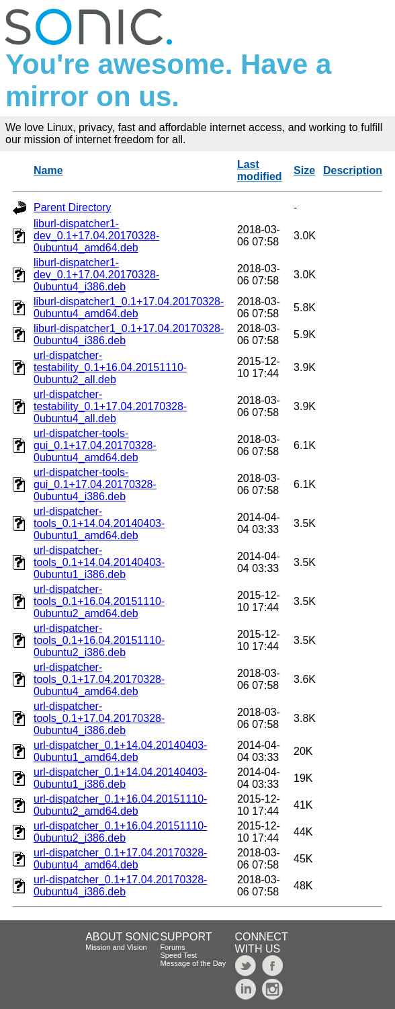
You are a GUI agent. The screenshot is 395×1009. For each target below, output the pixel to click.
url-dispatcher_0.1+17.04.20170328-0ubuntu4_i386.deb (120, 885)
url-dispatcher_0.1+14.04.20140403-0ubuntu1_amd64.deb (120, 751)
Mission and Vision (116, 947)
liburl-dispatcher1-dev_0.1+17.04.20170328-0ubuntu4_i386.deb (96, 274)
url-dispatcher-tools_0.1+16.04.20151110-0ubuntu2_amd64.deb (99, 601)
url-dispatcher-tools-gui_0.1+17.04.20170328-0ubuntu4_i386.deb (95, 484)
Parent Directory (73, 207)
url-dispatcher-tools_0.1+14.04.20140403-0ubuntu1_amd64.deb (99, 523)
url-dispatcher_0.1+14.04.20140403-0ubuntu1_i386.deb (120, 778)
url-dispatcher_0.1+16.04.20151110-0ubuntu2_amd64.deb (120, 805)
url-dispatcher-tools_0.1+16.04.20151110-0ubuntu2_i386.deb (99, 640)
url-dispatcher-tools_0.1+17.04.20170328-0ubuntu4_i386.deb (99, 718)
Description (352, 170)
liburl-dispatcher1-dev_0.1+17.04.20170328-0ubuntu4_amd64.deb (96, 235)
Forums (172, 947)
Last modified (259, 170)
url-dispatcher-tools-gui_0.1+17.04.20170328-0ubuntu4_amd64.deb (95, 445)
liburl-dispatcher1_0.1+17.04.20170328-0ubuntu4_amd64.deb (129, 307)
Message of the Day (193, 963)
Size (304, 170)
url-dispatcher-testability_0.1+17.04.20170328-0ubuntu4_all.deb (110, 406)
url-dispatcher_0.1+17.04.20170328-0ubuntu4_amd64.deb (120, 859)
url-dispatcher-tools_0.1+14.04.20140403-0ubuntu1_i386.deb (99, 562)
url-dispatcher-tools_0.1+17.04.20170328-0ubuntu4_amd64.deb (99, 679)
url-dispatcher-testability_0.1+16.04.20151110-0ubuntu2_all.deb (110, 367)
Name (48, 170)
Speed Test (178, 955)
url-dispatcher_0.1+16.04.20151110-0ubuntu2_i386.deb (120, 832)
